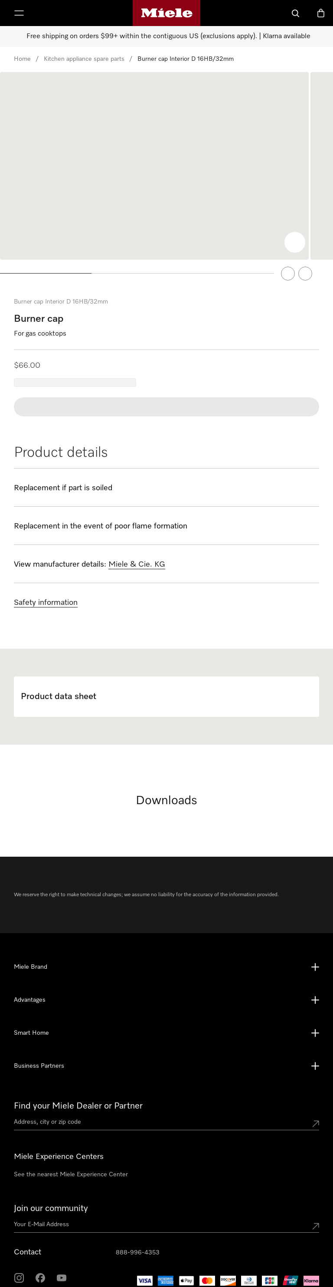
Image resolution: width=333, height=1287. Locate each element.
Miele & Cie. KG (136, 551)
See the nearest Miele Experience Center (71, 1161)
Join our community (51, 1195)
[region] (166, 173)
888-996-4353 (138, 1239)
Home (22, 59)
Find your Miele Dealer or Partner (78, 1092)
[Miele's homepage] (167, 13)
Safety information (46, 589)
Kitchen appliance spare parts (84, 59)
